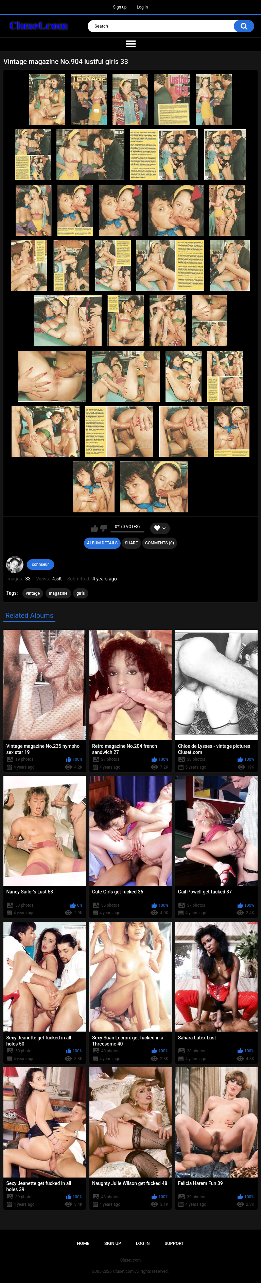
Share (131, 543)
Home (83, 1243)
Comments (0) (159, 543)
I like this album (94, 528)
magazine (58, 593)
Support (174, 1243)
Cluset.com (123, 1271)
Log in (142, 7)
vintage (33, 593)
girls (80, 593)
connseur (40, 564)
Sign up (120, 7)
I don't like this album (103, 528)
